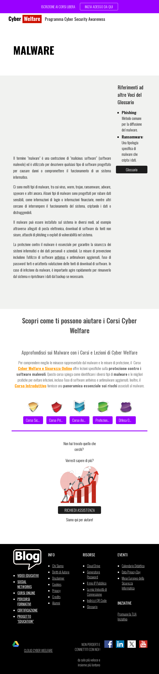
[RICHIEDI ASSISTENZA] (79, 510)
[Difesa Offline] (125, 420)
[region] (79, 6)
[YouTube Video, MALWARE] (62, 114)
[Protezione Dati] (102, 420)
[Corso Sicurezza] (33, 420)
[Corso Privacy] (56, 420)
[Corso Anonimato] (79, 420)
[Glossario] (131, 169)
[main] (79, 50)
